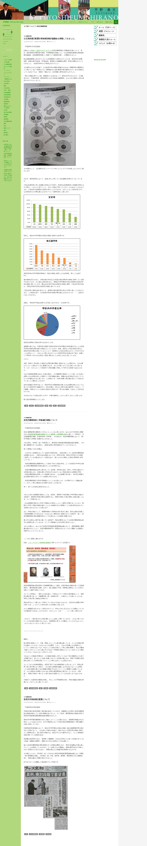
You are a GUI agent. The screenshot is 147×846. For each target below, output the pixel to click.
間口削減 (49, 834)
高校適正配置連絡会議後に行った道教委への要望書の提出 (47, 434)
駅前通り (6, 132)
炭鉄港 (5, 116)
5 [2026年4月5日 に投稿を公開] (11, 32)
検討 (47, 405)
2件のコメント (52, 423)
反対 (26, 834)
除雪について (7, 128)
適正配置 (42, 834)
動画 (5, 85)
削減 (26, 688)
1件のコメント (52, 41)
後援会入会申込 (109, 22)
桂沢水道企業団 (8, 112)
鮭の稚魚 (6, 135)
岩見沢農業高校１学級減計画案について (40, 420)
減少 (41, 688)
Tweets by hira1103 (100, 59)
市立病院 (6, 99)
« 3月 (4, 43)
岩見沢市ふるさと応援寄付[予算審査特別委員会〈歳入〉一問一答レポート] (8, 148)
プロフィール (72, 22)
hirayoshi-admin (41, 41)
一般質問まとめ (8, 79)
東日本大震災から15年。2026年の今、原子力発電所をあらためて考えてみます (8, 177)
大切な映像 (6, 88)
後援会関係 (6, 101)
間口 (55, 405)
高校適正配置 (62, 405)
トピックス (6, 76)
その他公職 (6, 62)
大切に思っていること (83, 22)
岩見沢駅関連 (7, 94)
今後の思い (6, 83)
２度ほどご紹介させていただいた (41, 50)
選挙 (5, 123)
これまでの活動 (8, 59)
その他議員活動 (28, 36)
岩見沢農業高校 (39, 405)
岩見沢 (31, 405)
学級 (26, 405)
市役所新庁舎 (7, 97)
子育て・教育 (7, 90)
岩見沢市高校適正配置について (37, 699)
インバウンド (7, 70)
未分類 (5, 110)
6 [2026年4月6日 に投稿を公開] (3, 34)
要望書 (46, 688)
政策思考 (6, 104)
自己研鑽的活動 (8, 121)
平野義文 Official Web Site (13, 22)
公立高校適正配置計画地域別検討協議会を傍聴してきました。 (50, 39)
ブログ (92, 22)
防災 (5, 126)
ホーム (65, 22)
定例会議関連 (7, 92)
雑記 (5, 130)
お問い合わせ (100, 22)
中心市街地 (6, 81)
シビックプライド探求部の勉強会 (39, 542)
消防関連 (6, 114)
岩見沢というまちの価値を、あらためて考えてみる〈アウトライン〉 (8, 164)
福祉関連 (6, 119)
